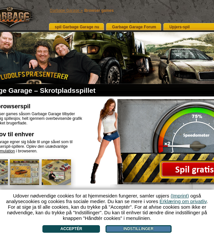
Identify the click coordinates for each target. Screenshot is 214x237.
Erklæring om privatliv (182, 201)
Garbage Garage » (66, 10)
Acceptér (71, 228)
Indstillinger (138, 228)
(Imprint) (180, 195)
